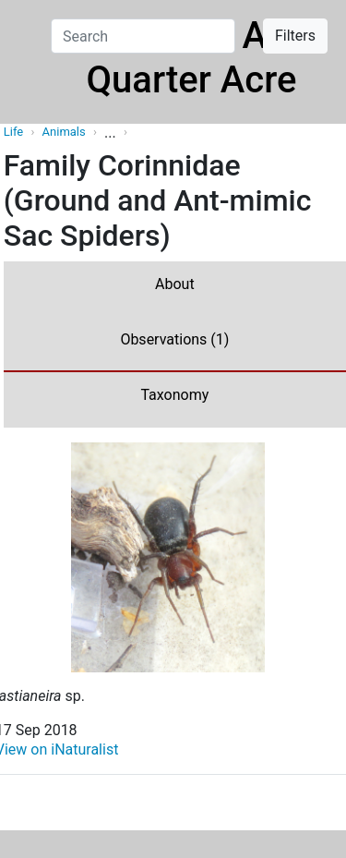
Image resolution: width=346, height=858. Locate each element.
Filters (295, 35)
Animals (65, 132)
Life (13, 132)
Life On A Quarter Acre (192, 58)
